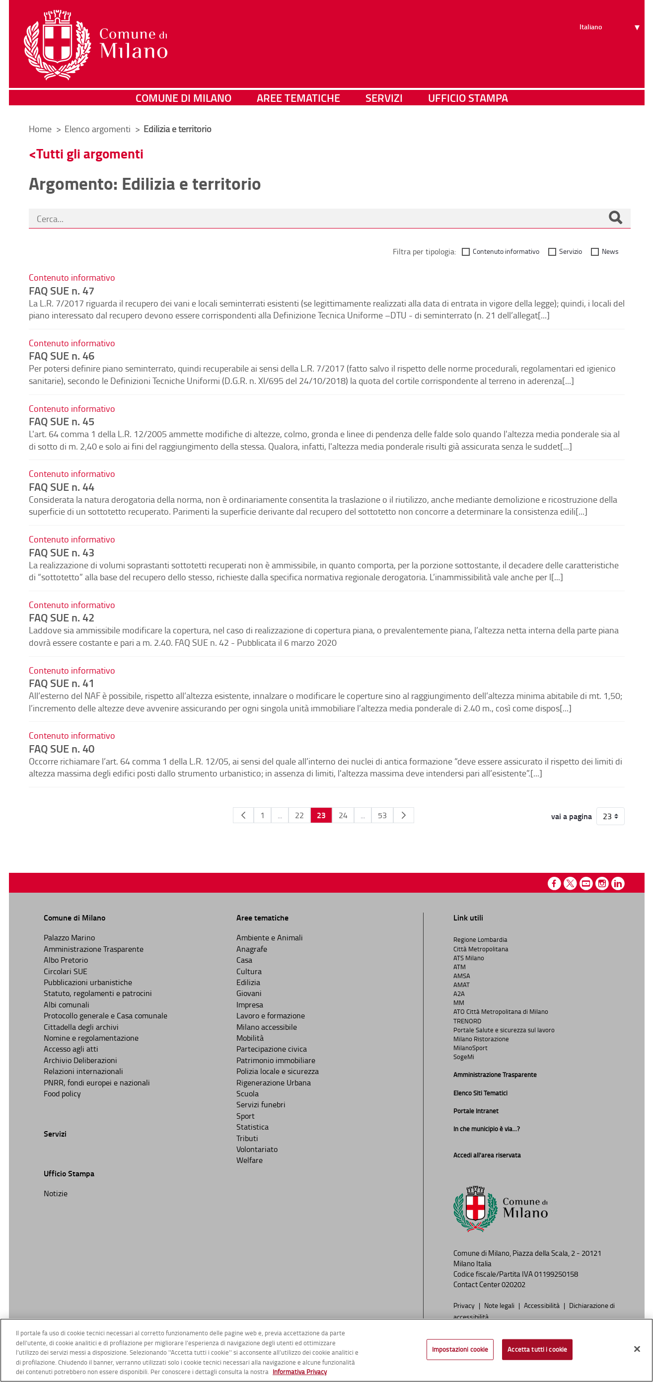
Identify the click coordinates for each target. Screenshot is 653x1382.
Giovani (249, 993)
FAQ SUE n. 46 (61, 355)
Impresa (249, 1004)
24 (343, 815)
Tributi (247, 1138)
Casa (244, 959)
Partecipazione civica (271, 1048)
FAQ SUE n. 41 (61, 683)
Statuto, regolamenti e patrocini (98, 993)
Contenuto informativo (506, 251)
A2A (459, 993)
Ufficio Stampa (468, 101)
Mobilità (250, 1037)
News (610, 251)
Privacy (464, 1305)
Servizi (384, 101)
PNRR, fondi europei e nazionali (97, 1082)
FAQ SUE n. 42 (61, 617)
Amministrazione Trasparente (94, 948)
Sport (245, 1115)
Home (40, 129)
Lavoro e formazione (270, 1015)
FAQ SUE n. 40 (61, 748)
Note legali (500, 1305)
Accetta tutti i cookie (537, 1349)
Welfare (249, 1159)
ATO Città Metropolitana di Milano (500, 1011)
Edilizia (248, 982)
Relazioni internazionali (83, 1071)
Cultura (249, 971)
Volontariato (257, 1149)
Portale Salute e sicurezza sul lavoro (504, 1029)
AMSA (461, 975)
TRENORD (467, 1020)
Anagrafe (251, 948)
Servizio (570, 251)
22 (299, 815)
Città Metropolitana (480, 948)
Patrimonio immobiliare (275, 1060)
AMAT (461, 984)
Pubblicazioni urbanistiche (88, 982)
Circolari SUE (65, 971)
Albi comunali (66, 1004)
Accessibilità (542, 1305)
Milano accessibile (266, 1026)
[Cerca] (615, 219)
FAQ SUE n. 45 (61, 421)
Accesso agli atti (71, 1048)
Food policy (62, 1093)
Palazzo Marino (69, 937)
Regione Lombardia (480, 939)
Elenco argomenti (99, 129)
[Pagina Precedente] (243, 815)
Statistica (252, 1126)
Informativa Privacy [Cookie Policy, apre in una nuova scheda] (300, 1371)
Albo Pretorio (66, 959)
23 (321, 815)
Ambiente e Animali (269, 937)
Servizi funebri (261, 1104)
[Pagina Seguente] (403, 815)
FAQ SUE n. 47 (61, 290)
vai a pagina (571, 816)
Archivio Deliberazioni (80, 1060)
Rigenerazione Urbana (273, 1082)
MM (458, 1002)
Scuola (247, 1093)
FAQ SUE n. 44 (61, 486)
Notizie (56, 1193)
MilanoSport (470, 1047)
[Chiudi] (637, 1349)
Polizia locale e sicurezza (277, 1071)
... (280, 815)
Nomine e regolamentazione (91, 1037)
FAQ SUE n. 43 (61, 552)
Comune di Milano (183, 101)
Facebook (554, 883)
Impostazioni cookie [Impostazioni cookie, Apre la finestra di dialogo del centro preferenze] (460, 1349)
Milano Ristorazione (481, 1038)
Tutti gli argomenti (90, 153)
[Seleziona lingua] (611, 45)
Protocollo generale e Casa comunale (105, 1015)
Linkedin (618, 883)
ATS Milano (468, 957)
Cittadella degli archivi (81, 1026)
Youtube (586, 883)
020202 (513, 1284)
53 (382, 815)
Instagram (602, 883)
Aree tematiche (298, 101)
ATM (459, 966)
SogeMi (463, 1056)
